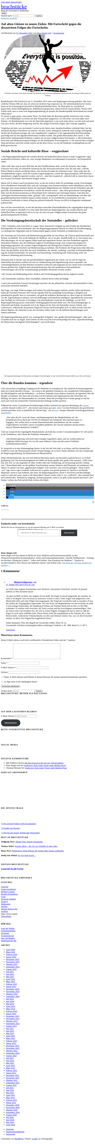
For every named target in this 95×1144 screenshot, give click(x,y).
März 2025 (10, 984)
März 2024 (10, 1012)
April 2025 (10, 982)
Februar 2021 (11, 1103)
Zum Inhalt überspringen (11, 2)
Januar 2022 (11, 1076)
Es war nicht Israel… (27, 858)
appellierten (6, 413)
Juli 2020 (10, 1120)
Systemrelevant (7, 939)
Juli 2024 (10, 1002)
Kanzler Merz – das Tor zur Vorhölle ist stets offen (36, 849)
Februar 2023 (11, 1044)
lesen (56, 410)
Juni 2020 (10, 1123)
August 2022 (11, 1058)
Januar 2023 (11, 1046)
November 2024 (12, 994)
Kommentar (6, 661)
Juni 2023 (10, 1034)
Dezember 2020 (12, 1108)
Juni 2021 (10, 1093)
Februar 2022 (11, 1073)
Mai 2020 (10, 1125)
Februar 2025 (11, 987)
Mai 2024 (10, 1007)
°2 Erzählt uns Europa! (10, 831)
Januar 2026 (11, 960)
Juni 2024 (10, 1004)
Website (4, 675)
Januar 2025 (11, 989)
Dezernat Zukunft (8, 902)
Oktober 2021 (11, 1083)
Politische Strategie (9, 18)
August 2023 (11, 1029)
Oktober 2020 (11, 1113)
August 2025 (11, 972)
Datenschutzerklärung (15, 1135)
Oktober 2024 (11, 997)
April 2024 (10, 1009)
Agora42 (4, 890)
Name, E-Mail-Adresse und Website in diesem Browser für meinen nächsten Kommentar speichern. (45, 680)
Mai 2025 (10, 980)
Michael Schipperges (23, 582)
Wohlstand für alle (8, 943)
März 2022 (10, 1071)
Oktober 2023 (11, 1024)
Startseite (10, 1132)
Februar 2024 (11, 1014)
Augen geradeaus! (8, 892)
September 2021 (13, 1086)
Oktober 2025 (11, 967)
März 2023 (10, 1041)
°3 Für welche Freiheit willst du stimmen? (18, 827)
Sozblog (4, 914)
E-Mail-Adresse (8, 670)
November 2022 (12, 1051)
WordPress (19, 1142)
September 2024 (13, 999)
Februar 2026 (11, 957)
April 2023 (10, 1039)
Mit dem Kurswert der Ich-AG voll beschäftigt (43, 766)
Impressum (10, 1137)
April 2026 (10, 952)
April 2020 (10, 1128)
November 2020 (12, 1110)
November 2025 (12, 965)
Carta (3, 899)
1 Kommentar (58, 33)
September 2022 (13, 1056)
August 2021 (11, 1088)
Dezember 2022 (12, 1049)
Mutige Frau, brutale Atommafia (29, 845)
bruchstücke (14, 6)
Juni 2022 (10, 1063)
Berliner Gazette (8, 895)
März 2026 (10, 955)
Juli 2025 (10, 975)
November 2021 (12, 1081)
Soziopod (5, 936)
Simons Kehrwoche (9, 912)
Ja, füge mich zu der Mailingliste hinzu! (19, 684)
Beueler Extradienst (9, 897)
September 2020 (13, 1115)
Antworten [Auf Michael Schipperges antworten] (10, 630)
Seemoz (4, 909)
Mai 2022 (10, 1066)
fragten (85, 405)
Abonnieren (69, 533)
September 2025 (13, 970)
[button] (11, 485)
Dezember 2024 (12, 992)
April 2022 (10, 1068)
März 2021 (10, 1100)
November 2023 (12, 1021)
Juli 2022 (10, 1061)
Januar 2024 (11, 1017)
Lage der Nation (8, 931)
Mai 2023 (10, 1036)
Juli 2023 (10, 1031)
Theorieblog (6, 919)
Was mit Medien (8, 941)
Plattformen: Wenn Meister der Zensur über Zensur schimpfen (38, 854)
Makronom (5, 907)
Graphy (35, 1142)
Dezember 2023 (12, 1019)
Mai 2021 (10, 1096)
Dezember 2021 (12, 1078)
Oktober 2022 (11, 1054)
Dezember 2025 (12, 962)
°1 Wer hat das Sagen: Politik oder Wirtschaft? (20, 836)
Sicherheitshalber (8, 934)
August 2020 (11, 1118)
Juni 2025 (10, 977)
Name (4, 666)
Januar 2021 (11, 1105)
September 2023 (13, 1026)
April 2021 (10, 1098)
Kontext (4, 904)
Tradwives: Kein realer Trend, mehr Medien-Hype (45, 768)
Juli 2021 (10, 1091)
